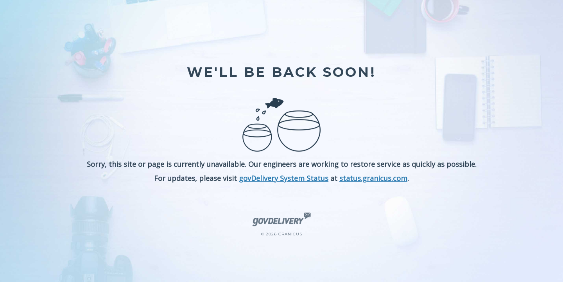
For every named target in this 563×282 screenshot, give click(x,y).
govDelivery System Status (283, 178)
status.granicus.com (373, 178)
